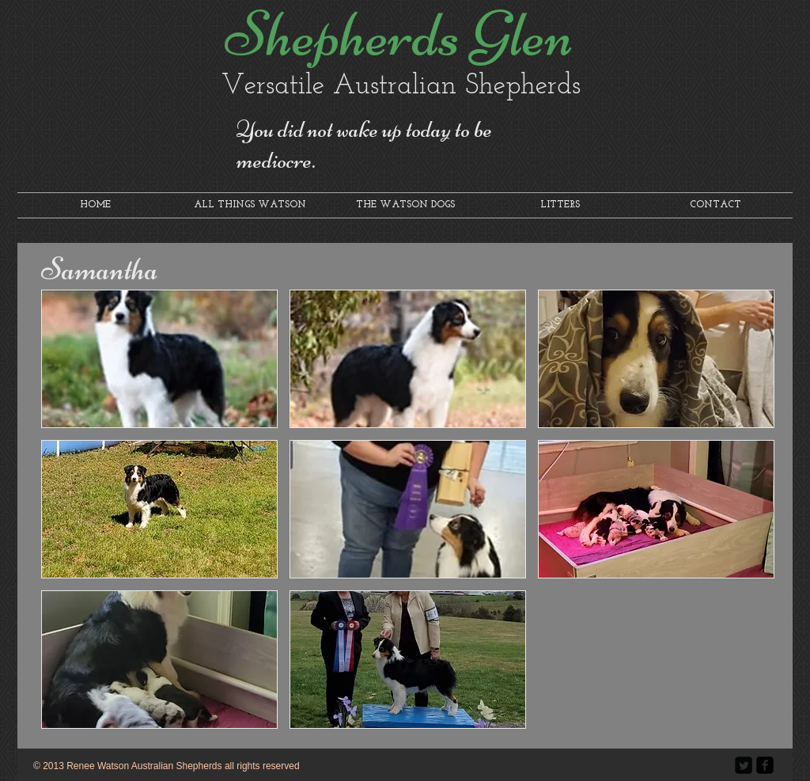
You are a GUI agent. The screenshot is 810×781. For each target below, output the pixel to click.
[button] (159, 359)
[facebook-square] (765, 765)
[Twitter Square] (743, 765)
